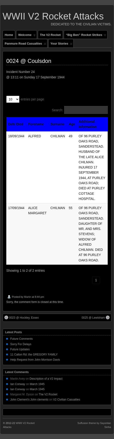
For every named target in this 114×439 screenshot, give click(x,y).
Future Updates (20, 349)
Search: (57, 110)
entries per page (32, 99)
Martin (27, 296)
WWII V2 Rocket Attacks (53, 16)
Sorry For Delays (20, 344)
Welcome (27, 36)
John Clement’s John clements (29, 399)
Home (9, 35)
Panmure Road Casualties (25, 44)
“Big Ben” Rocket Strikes (86, 36)
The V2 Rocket (50, 35)
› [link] (104, 280)
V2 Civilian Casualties (66, 399)
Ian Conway (17, 384)
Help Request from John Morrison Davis (35, 359)
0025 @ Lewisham (96, 317)
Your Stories (61, 44)
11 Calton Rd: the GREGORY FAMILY (34, 354)
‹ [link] (88, 280)
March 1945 (37, 384)
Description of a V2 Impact (46, 378)
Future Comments (21, 338)
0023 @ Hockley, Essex (21, 317)
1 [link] (96, 280)
